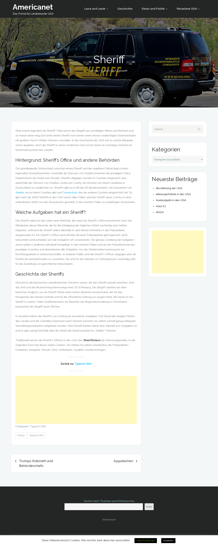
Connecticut (69, 192)
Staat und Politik (155, 8)
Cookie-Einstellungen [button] (146, 540)
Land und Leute (96, 8)
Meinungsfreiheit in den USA (173, 194)
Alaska (19, 192)
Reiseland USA (188, 8)
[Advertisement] (76, 400)
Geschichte (125, 8)
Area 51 (161, 206)
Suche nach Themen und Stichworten (109, 501)
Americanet (33, 7)
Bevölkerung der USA (169, 188)
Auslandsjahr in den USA (171, 200)
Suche (149, 506)
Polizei (21, 435)
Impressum (109, 519)
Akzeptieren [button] (168, 540)
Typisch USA (83, 363)
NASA (160, 212)
